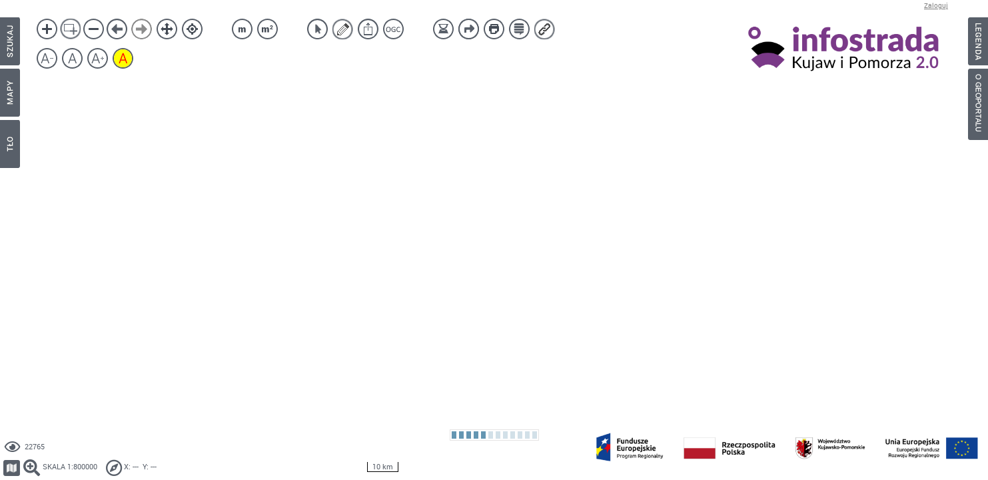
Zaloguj (936, 5)
